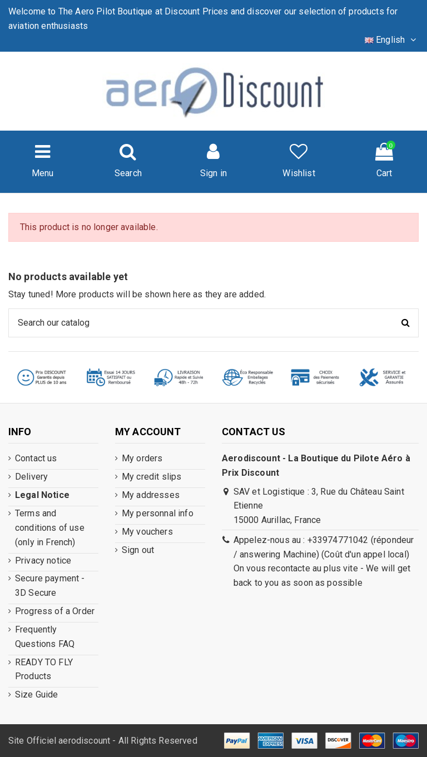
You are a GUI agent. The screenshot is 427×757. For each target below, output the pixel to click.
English (392, 39)
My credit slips (151, 476)
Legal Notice (42, 495)
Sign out (138, 550)
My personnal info (157, 513)
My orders (142, 458)
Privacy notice (43, 560)
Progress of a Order (55, 611)
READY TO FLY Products (44, 669)
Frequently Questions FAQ (45, 636)
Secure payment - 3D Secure (50, 585)
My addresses (151, 495)
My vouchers (147, 531)
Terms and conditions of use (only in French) (50, 527)
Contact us (36, 458)
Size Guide (36, 694)
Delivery (31, 476)
